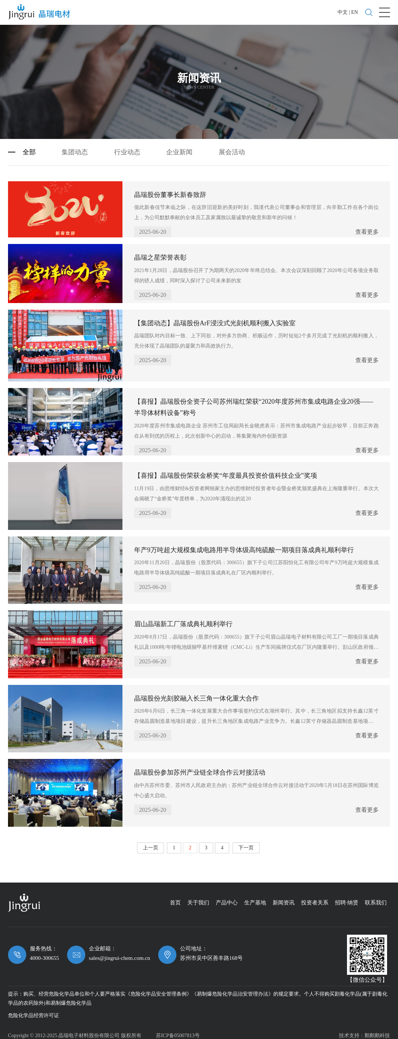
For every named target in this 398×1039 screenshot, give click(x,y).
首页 (175, 898)
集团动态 (75, 147)
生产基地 (255, 898)
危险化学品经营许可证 (33, 1010)
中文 (342, 12)
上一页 (150, 843)
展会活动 (232, 147)
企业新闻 (179, 147)
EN (354, 12)
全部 (29, 147)
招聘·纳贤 (346, 898)
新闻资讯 (283, 898)
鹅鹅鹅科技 (377, 1031)
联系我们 (376, 898)
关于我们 (198, 898)
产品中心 (227, 898)
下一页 (246, 843)
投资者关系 (314, 898)
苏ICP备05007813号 (178, 1031)
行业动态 (127, 147)
